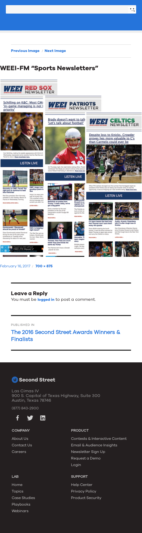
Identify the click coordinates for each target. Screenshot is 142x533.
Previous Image (25, 50)
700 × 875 (44, 266)
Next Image (55, 50)
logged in (46, 299)
